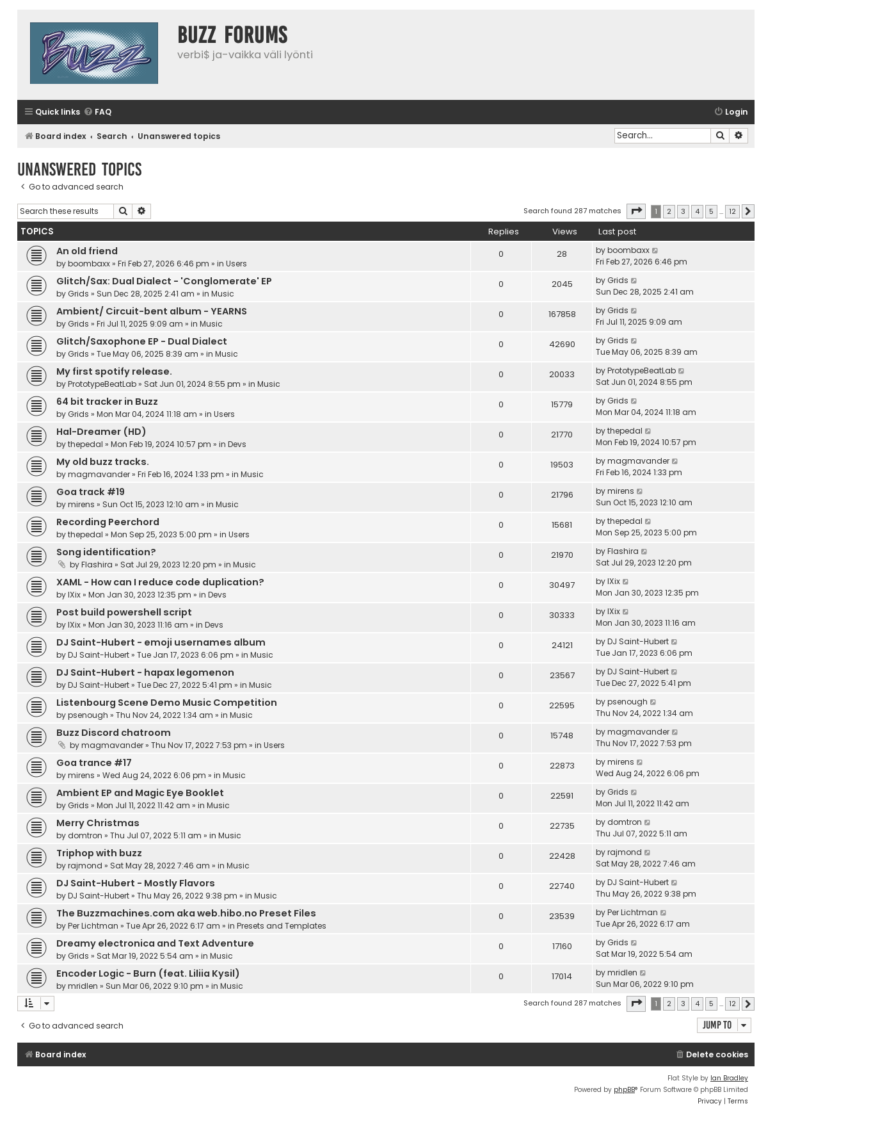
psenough (88, 715)
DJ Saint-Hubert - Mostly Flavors (135, 883)
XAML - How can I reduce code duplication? (160, 582)
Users (236, 263)
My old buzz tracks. (102, 461)
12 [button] (732, 211)
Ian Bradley (729, 1078)
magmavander (99, 474)
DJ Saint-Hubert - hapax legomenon (145, 672)
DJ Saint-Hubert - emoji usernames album (161, 642)
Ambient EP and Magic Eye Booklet (140, 792)
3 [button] (683, 211)
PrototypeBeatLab (102, 383)
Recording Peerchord (107, 522)
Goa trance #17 (94, 762)
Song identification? (106, 552)
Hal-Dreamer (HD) (101, 431)
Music (222, 293)
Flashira (97, 564)
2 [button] (669, 211)
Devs (237, 444)
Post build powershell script (124, 612)
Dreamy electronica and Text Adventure (155, 943)
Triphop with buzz (99, 853)
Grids (78, 293)
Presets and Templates (281, 925)
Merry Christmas (98, 823)
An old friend (87, 251)
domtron (85, 835)
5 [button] (711, 211)
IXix (74, 594)
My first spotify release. (114, 371)
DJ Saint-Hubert (98, 654)
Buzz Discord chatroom (113, 732)
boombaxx (89, 263)
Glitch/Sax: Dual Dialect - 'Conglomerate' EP (164, 281)
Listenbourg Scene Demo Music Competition (166, 702)
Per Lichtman (93, 925)
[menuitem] (97, 112)
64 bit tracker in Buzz (107, 401)
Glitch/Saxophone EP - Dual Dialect (141, 341)
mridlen (83, 985)
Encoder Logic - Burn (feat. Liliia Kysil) (148, 973)
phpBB (624, 1089)
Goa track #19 (90, 491)
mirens (81, 504)
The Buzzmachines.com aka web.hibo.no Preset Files (186, 913)
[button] (636, 211)
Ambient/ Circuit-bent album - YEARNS (151, 311)
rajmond (85, 865)
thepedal (85, 444)
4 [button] (697, 211)
